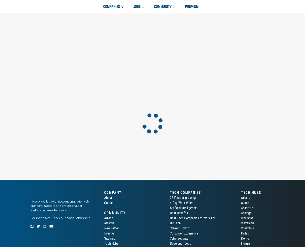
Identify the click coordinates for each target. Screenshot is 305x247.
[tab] (46, 5)
